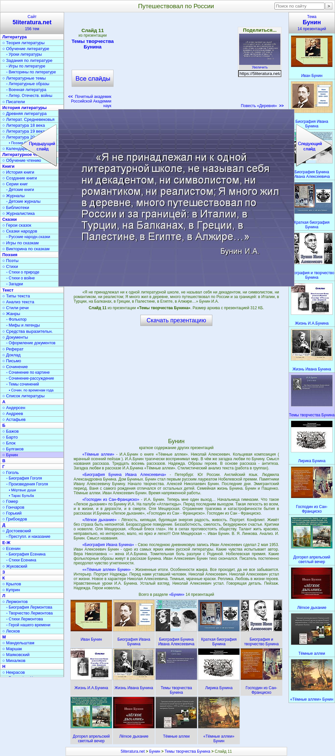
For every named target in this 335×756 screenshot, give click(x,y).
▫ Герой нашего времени (28, 625)
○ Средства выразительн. (27, 331)
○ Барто (10, 437)
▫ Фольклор (16, 319)
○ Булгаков (13, 448)
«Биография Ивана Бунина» (108, 544)
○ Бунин (10, 454)
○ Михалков (14, 660)
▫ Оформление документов (30, 343)
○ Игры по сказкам (20, 242)
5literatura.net (133, 751)
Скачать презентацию (176, 320)
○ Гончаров (13, 507)
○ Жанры (11, 313)
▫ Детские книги (20, 189)
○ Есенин (11, 548)
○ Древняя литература (24, 113)
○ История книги (18, 172)
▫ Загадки (14, 284)
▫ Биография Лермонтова (29, 607)
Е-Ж (6, 542)
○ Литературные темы (24, 78)
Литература (14, 36)
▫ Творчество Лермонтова (29, 613)
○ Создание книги (19, 178)
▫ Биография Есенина (25, 554)
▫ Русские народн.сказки (28, 237)
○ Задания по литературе (27, 60)
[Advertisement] (176, 62)
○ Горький (12, 513)
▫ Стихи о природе (22, 272)
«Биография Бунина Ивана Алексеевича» (124, 474)
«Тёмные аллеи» (98, 454)
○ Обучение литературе (25, 48)
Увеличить (259, 65)
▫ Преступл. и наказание (28, 536)
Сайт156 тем (32, 22)
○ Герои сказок (16, 225)
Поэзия (9, 254)
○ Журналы (13, 195)
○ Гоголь (10, 472)
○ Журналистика (18, 213)
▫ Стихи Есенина (21, 560)
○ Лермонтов (15, 601)
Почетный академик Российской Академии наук (89, 101)
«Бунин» (177, 594)
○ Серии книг (15, 183)
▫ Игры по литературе (25, 66)
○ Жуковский (14, 566)
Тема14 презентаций (312, 22)
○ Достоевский (16, 530)
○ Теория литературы (23, 42)
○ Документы (15, 337)
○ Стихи (10, 266)
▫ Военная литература (26, 89)
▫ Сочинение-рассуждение (30, 378)
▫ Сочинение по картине (28, 372)
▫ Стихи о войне (20, 278)
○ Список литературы (23, 395)
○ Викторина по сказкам (25, 248)
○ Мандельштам (18, 642)
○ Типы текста (16, 295)
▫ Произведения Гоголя (27, 484)
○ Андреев (12, 413)
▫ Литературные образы (27, 84)
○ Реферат (13, 349)
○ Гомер (10, 501)
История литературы (24, 107)
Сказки (9, 219)
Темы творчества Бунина (93, 43)
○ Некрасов (13, 672)
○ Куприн (11, 589)
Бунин (154, 751)
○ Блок (9, 443)
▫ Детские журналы (23, 201)
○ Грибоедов (14, 519)
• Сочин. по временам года (31, 390)
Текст (7, 290)
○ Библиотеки (15, 207)
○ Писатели (13, 101)
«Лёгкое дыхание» (99, 520)
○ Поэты (10, 260)
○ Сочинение (15, 366)
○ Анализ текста (18, 301)
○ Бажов (10, 431)
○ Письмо (11, 360)
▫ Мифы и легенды (23, 325)
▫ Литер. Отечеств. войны (29, 95)
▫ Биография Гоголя (24, 478)
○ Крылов (11, 583)
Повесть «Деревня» (262, 106)
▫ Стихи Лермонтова (24, 619)
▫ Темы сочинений (22, 384)
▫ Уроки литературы (24, 54)
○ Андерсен (13, 407)
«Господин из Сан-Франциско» (110, 499)
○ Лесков (11, 631)
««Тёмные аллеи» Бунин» (106, 569)
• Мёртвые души (22, 490)
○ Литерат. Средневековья (28, 119)
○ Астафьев (14, 419)
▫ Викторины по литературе (31, 72)
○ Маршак (12, 648)
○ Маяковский (15, 654)
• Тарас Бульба (21, 496)
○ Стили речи (15, 307)
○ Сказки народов (19, 231)
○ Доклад (11, 354)
